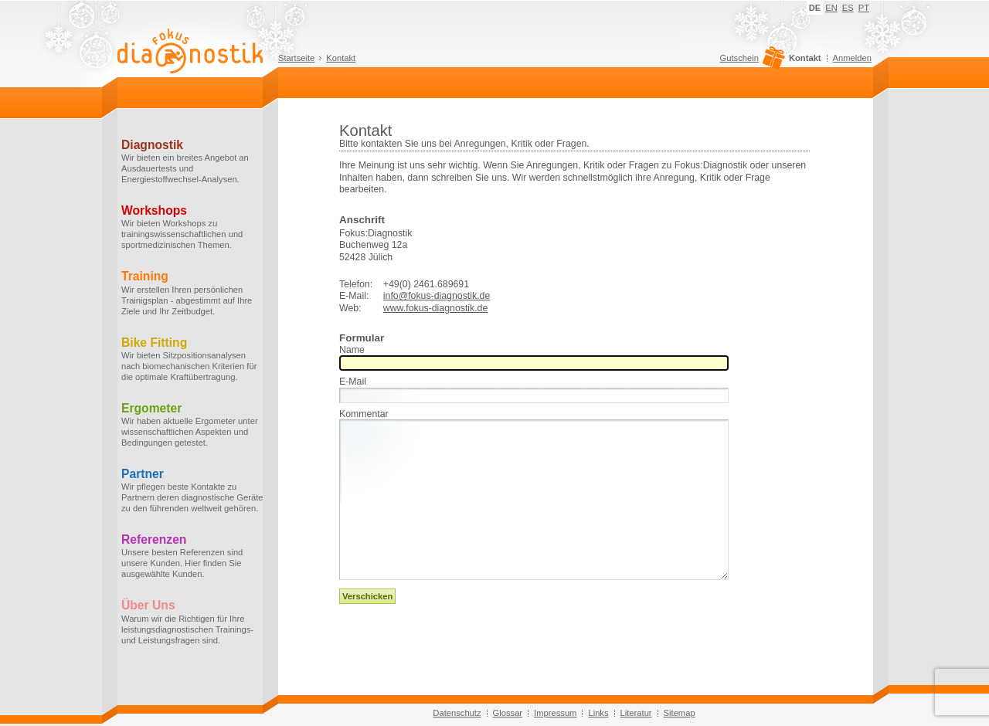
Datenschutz (457, 713)
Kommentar (364, 414)
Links (598, 713)
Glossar (508, 713)
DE (815, 7)
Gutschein (750, 62)
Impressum (555, 713)
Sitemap (679, 713)
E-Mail (352, 382)
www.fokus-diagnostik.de (435, 308)
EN (831, 7)
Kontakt (340, 58)
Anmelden (852, 58)
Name (352, 350)
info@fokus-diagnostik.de (436, 295)
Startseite (296, 58)
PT (863, 7)
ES (848, 7)
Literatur (636, 713)
